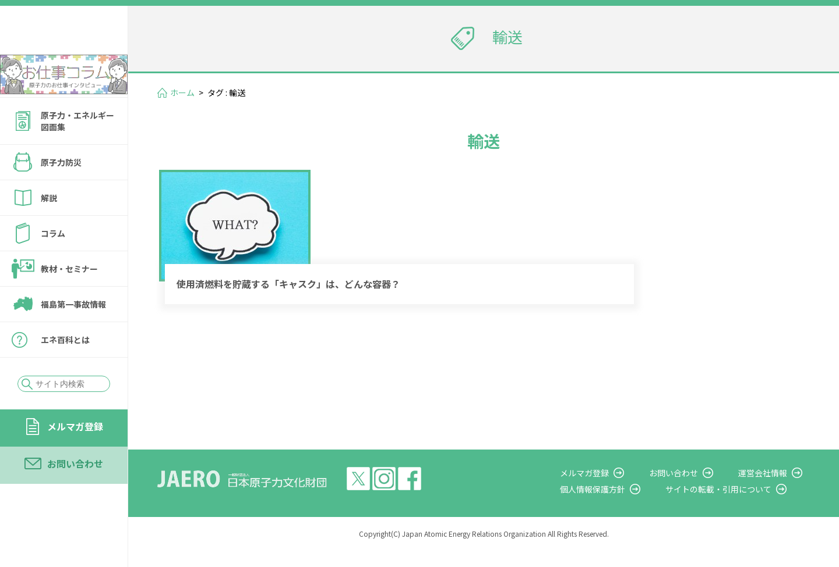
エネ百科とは (65, 371)
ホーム (182, 92)
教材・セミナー (69, 300)
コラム (53, 264)
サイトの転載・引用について (734, 506)
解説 (49, 229)
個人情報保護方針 (615, 506)
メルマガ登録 (75, 458)
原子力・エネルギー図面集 (77, 152)
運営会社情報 (770, 489)
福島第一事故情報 (73, 335)
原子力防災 (61, 193)
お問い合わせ (75, 495)
